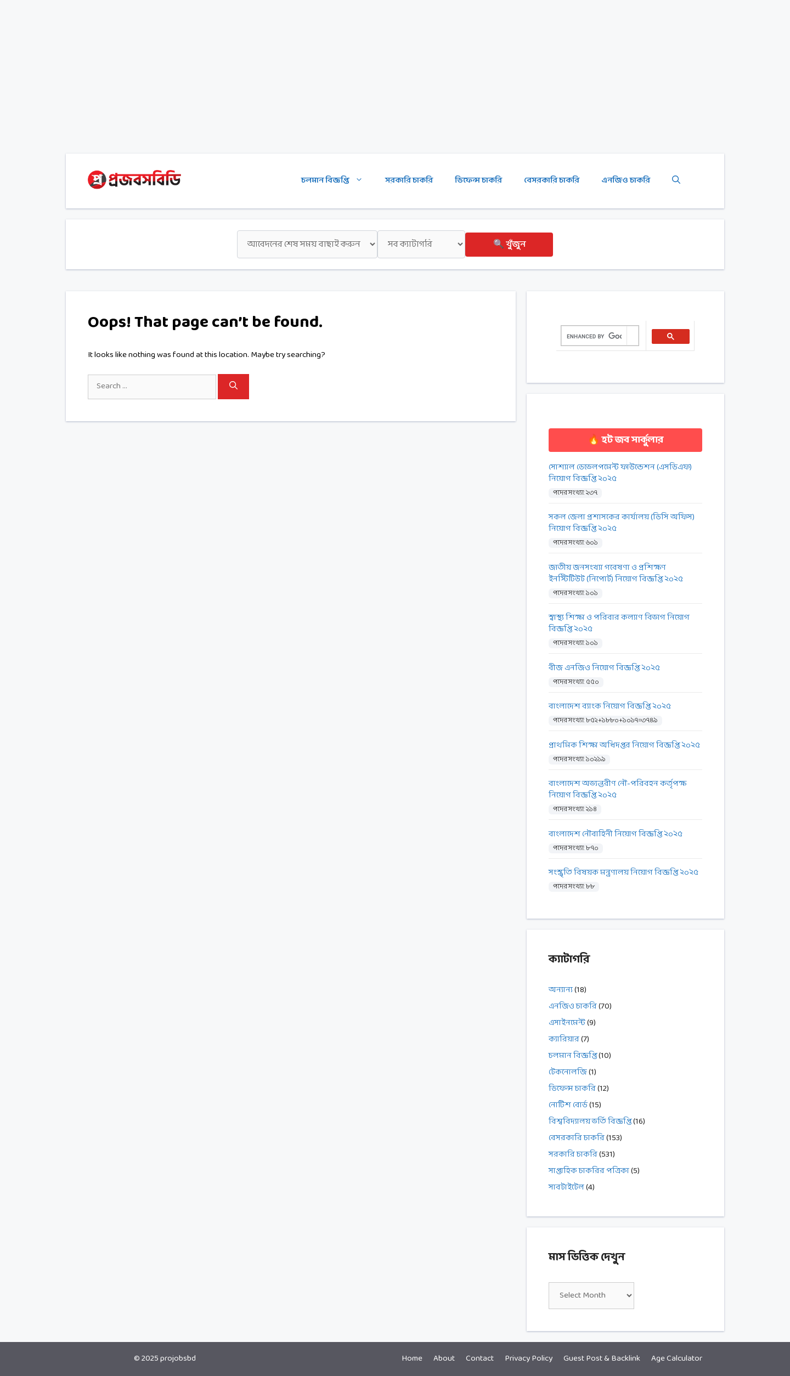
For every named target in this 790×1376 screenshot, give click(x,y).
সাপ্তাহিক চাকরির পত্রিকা (589, 1171)
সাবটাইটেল (566, 1187)
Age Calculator (676, 1359)
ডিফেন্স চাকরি (478, 181)
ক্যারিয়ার (564, 1039)
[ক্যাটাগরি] (421, 244)
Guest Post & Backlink (601, 1359)
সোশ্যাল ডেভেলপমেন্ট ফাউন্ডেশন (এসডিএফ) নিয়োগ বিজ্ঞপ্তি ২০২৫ (620, 473)
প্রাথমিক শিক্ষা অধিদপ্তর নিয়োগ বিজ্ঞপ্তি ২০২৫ (624, 745)
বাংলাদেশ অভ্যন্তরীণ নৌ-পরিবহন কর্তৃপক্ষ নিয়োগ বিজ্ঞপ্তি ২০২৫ (617, 789)
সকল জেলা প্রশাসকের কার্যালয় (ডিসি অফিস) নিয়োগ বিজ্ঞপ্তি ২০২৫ (622, 523)
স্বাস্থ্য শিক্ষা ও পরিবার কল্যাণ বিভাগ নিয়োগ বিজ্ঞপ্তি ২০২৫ (619, 623)
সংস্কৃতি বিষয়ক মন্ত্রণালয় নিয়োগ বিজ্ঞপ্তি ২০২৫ (623, 873)
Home (412, 1359)
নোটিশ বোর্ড (568, 1105)
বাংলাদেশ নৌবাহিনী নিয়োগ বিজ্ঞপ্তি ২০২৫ (615, 834)
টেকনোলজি (568, 1072)
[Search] (233, 386)
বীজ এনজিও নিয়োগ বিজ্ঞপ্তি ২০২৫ (604, 668)
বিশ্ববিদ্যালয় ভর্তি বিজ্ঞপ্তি (590, 1122)
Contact (480, 1359)
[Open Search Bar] (676, 181)
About (444, 1359)
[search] (594, 336)
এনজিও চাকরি (625, 181)
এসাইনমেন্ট (567, 1023)
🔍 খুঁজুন (509, 244)
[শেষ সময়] (307, 244)
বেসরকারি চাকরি (551, 181)
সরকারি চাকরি (409, 181)
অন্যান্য (561, 990)
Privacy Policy (528, 1359)
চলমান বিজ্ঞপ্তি (337, 181)
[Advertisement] (329, 77)
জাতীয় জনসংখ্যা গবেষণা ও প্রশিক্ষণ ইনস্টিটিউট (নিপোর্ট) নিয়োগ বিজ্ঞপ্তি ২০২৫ (616, 573)
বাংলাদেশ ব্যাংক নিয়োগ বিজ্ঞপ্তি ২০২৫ (610, 706)
